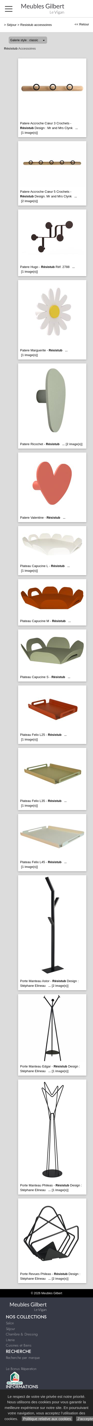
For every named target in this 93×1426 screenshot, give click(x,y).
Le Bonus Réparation (21, 1368)
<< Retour (81, 24)
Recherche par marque (23, 1357)
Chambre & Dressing (22, 1334)
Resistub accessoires (36, 25)
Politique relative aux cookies (47, 1419)
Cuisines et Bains (18, 1345)
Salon (10, 1323)
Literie (10, 1340)
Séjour (12, 25)
